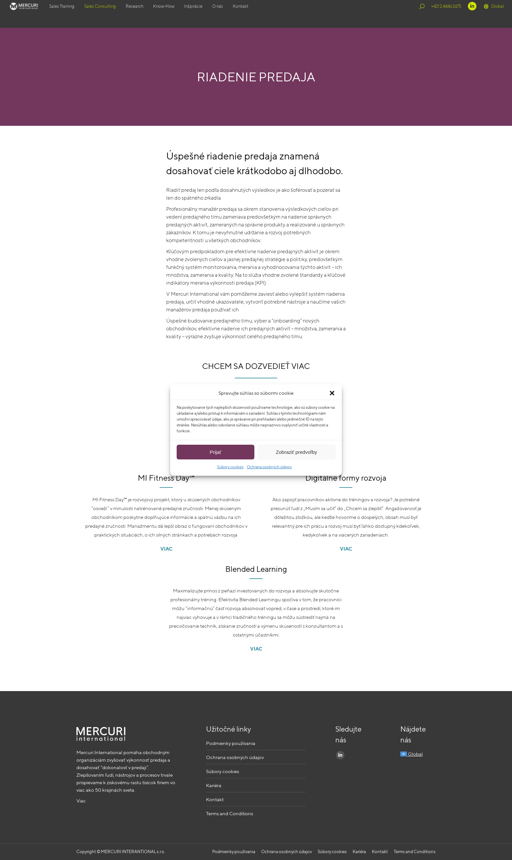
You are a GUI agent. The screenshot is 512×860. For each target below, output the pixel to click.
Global (493, 14)
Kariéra (213, 785)
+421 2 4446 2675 (446, 13)
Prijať (215, 452)
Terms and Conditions (229, 813)
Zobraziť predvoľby (296, 452)
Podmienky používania (230, 743)
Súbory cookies (230, 466)
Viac (81, 800)
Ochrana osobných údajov (269, 466)
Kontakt (215, 799)
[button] (332, 393)
